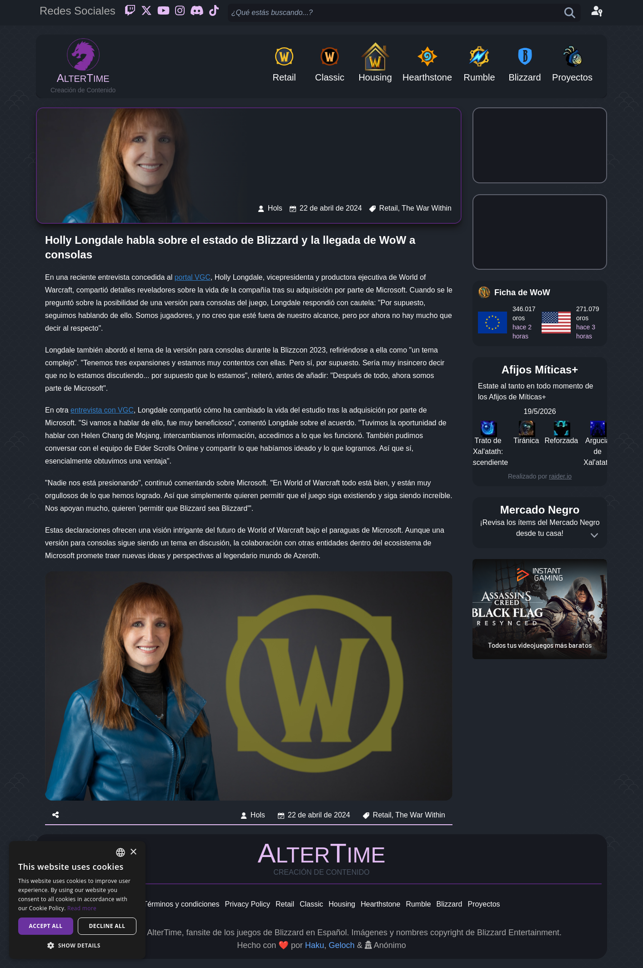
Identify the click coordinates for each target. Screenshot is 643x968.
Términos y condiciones (181, 904)
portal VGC (193, 277)
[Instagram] (180, 13)
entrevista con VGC (102, 410)
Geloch (342, 945)
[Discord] (197, 13)
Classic (311, 904)
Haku (314, 945)
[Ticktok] (214, 13)
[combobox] (120, 852)
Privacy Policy (247, 904)
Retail (285, 904)
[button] (77, 945)
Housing (342, 904)
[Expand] (594, 535)
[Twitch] (130, 13)
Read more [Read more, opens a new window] (81, 908)
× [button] (133, 852)
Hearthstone (380, 904)
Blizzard (449, 904)
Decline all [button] (107, 926)
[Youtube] (163, 13)
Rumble (418, 904)
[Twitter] (146, 13)
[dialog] (77, 900)
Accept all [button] (46, 926)
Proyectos (483, 904)
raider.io (560, 476)
